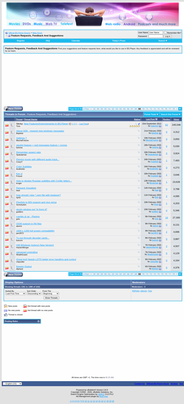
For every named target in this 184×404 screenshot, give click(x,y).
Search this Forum (169, 114)
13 (94, 401)
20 (113, 401)
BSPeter (135, 291)
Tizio (18, 126)
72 (151, 109)
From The (47, 291)
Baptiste (19, 133)
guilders (19, 212)
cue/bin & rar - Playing (28, 216)
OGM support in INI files (28, 223)
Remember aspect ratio (28, 152)
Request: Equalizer (26, 188)
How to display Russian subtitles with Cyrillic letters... (44, 181)
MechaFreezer (22, 140)
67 (132, 109)
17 (105, 401)
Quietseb (155, 161)
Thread (19, 119)
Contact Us (139, 384)
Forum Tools (150, 114)
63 (117, 109)
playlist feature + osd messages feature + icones (41, 145)
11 (88, 401)
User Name (143, 32)
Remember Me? (172, 33)
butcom (19, 240)
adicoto (144, 291)
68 (136, 109)
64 (121, 109)
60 (105, 109)
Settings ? (21, 138)
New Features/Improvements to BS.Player (46, 123)
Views (176, 119)
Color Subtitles (24, 166)
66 (128, 109)
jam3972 (20, 233)
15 (99, 401)
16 (166, 217)
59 (102, 109)
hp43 (18, 197)
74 (158, 109)
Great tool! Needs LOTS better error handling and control (46, 259)
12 (91, 401)
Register (21, 41)
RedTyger (103, 396)
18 (107, 401)
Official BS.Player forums (19, 33)
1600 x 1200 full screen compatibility (35, 230)
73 (155, 109)
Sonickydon (21, 205)
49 (98, 109)
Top (181, 384)
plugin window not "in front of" (31, 209)
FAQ (48, 41)
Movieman (154, 183)
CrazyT (19, 162)
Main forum (37, 33)
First (86, 109)
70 (143, 109)
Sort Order (31, 291)
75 (162, 109)
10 (86, 401)
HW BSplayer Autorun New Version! (35, 245)
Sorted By (9, 291)
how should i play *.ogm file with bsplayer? (38, 195)
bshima (19, 148)
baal (18, 190)
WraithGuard (21, 255)
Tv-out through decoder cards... (32, 238)
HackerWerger (22, 247)
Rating (137, 119)
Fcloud (19, 176)
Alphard (19, 269)
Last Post (150, 119)
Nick (156, 197)
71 (147, 109)
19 (94, 109)
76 (166, 109)
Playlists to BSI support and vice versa (36, 202)
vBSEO (101, 394)
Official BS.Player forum (157, 384)
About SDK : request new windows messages (40, 131)
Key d (19, 173)
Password (142, 36)
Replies (166, 119)
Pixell (156, 204)
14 (97, 401)
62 (113, 109)
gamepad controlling (27, 252)
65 (124, 109)
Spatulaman (21, 155)
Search (162, 41)
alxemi (19, 226)
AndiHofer (20, 169)
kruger (19, 183)
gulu (18, 219)
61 (109, 109)
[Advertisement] (93, 81)
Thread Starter (30, 119)
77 (170, 109)
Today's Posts (118, 41)
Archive (174, 384)
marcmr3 (154, 126)
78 (173, 109)
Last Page (83, 124)
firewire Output (24, 266)
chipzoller (20, 262)
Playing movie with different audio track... (37, 159)
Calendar (76, 41)
